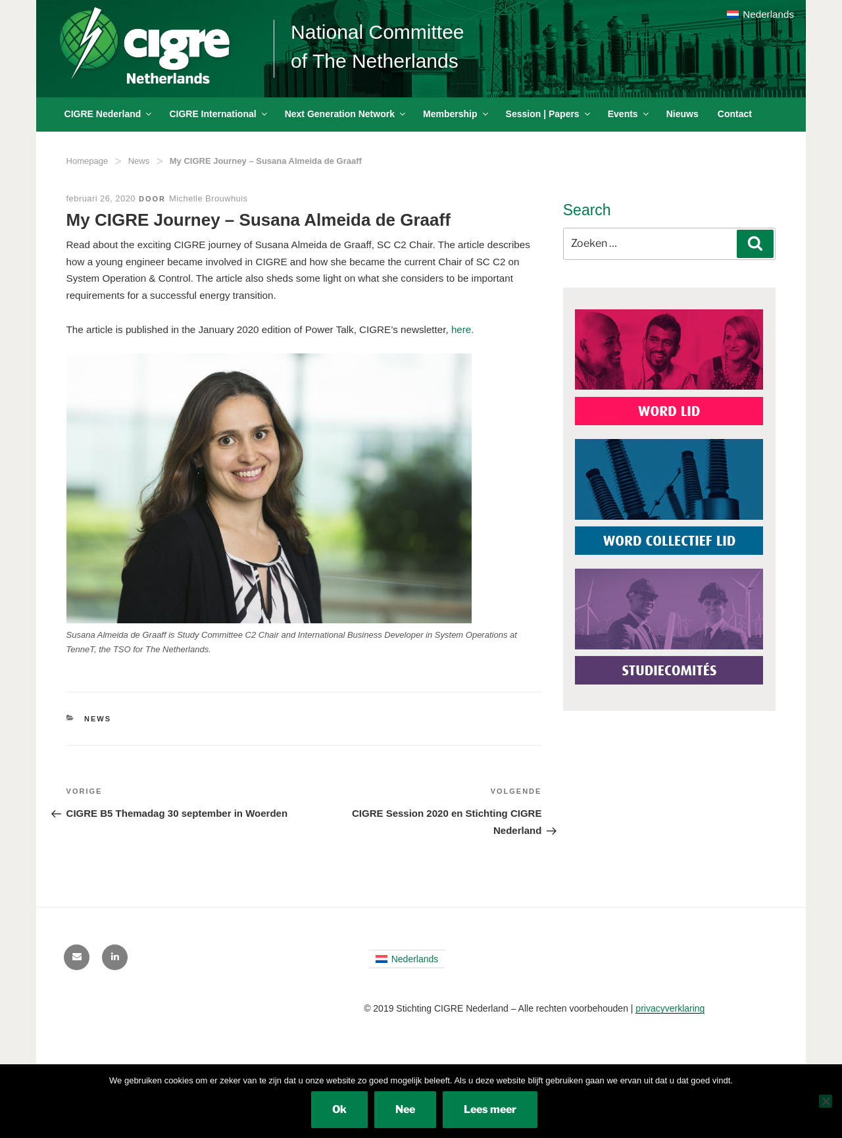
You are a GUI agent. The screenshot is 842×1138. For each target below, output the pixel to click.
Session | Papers (549, 114)
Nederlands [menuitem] (768, 14)
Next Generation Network (346, 114)
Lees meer (490, 1109)
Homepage (87, 161)
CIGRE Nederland (109, 114)
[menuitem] (760, 14)
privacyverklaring (670, 1008)
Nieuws (682, 114)
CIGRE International (218, 114)
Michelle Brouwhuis (208, 198)
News (139, 161)
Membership (456, 114)
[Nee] (825, 1101)
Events (629, 114)
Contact (735, 114)
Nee (405, 1109)
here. (462, 329)
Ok (339, 1109)
